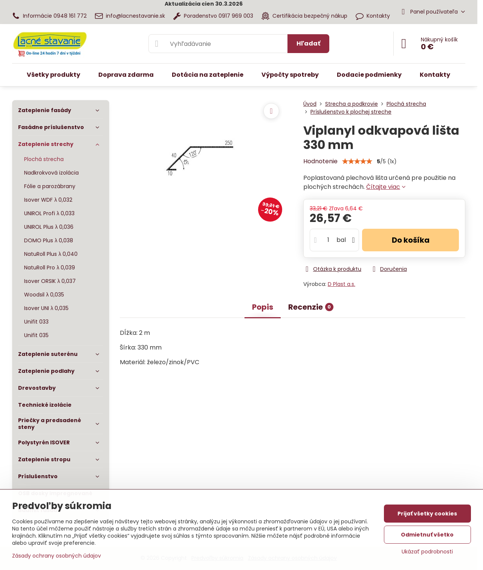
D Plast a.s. (341, 284)
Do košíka (411, 240)
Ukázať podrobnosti (427, 551)
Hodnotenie (320, 161)
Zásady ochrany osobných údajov (56, 555)
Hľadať (308, 43)
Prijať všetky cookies (427, 513)
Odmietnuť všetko (427, 534)
